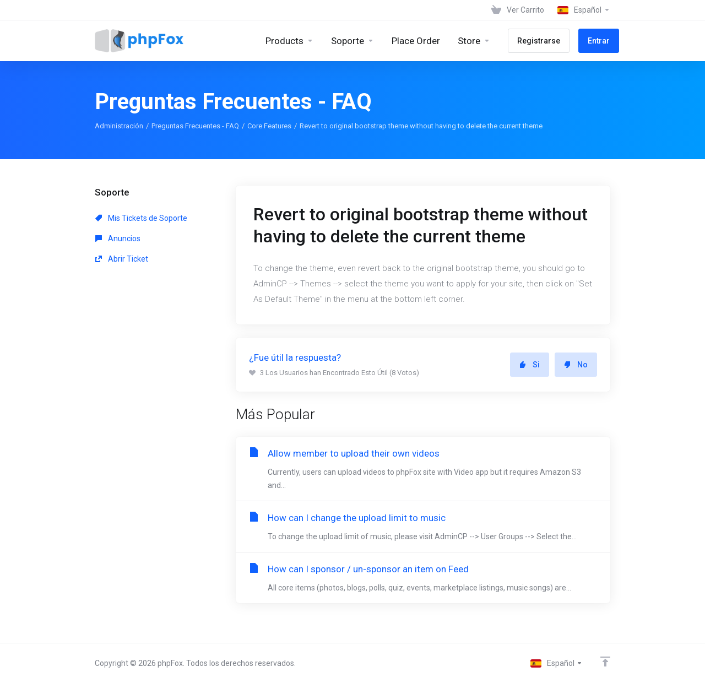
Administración (119, 126)
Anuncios (117, 238)
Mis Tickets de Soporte (141, 218)
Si (529, 364)
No (576, 364)
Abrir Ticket (121, 258)
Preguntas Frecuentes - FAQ (195, 126)
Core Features (269, 126)
